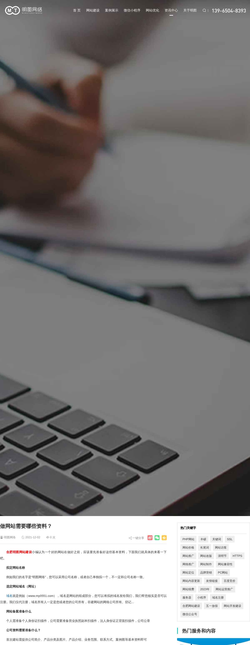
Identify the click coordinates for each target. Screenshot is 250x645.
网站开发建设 (232, 606)
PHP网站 (188, 539)
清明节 (222, 556)
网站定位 (188, 572)
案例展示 (111, 10)
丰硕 (203, 539)
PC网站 (223, 572)
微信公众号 (189, 614)
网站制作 (206, 564)
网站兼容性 (225, 564)
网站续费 (188, 589)
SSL (229, 539)
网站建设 (93, 10)
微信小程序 (132, 10)
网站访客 (221, 547)
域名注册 (218, 597)
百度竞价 (229, 580)
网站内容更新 (191, 580)
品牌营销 (206, 572)
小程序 (201, 597)
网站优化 (152, 10)
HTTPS (237, 556)
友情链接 (212, 580)
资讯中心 (171, 12)
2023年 (205, 589)
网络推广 (188, 564)
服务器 (186, 597)
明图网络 (10, 537)
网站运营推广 (224, 589)
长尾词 (204, 547)
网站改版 (206, 556)
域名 (9, 596)
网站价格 (188, 547)
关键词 (216, 539)
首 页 (77, 10)
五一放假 (212, 606)
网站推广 (188, 556)
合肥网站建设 (191, 606)
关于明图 (190, 10)
